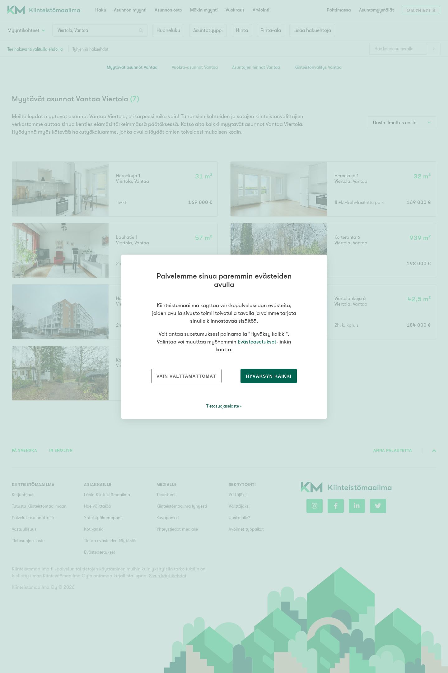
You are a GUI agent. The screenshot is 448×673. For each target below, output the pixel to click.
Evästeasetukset (257, 342)
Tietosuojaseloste (222, 405)
